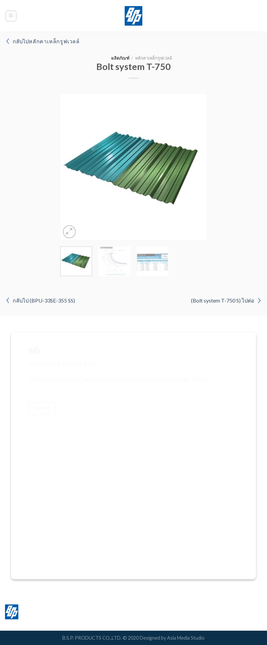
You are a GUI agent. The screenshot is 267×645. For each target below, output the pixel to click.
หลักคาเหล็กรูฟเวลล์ (153, 58)
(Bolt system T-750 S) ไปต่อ (222, 300)
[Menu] (11, 16)
